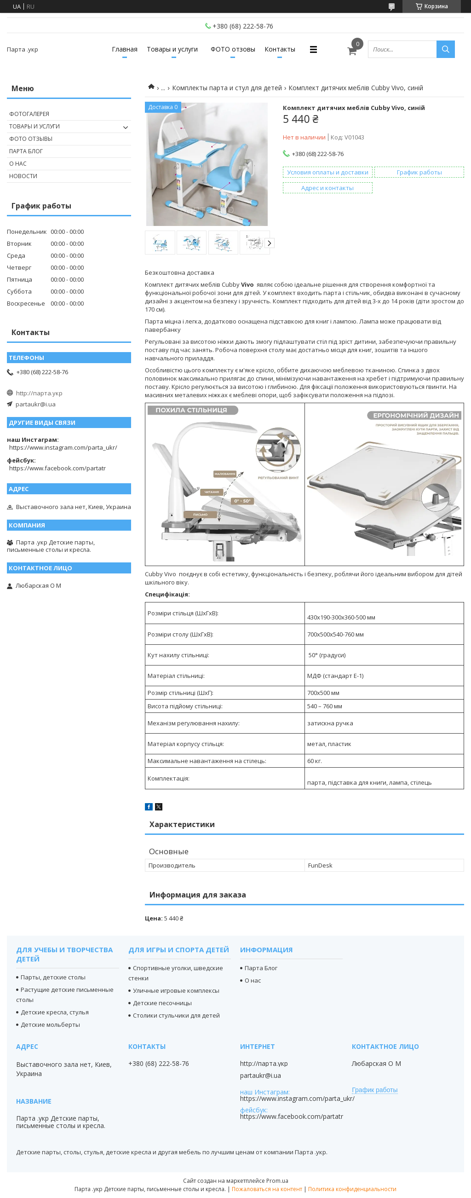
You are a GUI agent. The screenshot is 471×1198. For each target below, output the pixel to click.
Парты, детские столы (53, 977)
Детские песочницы (162, 1003)
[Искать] (446, 49)
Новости (23, 176)
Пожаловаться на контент (267, 1189)
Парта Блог (26, 151)
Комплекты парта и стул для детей (227, 87)
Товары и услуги (172, 49)
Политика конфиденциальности (352, 1189)
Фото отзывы (30, 139)
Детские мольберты (50, 1024)
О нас (18, 164)
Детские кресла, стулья (55, 1012)
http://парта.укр (39, 393)
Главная (125, 49)
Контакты (279, 49)
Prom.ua (277, 1181)
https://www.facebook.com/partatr (57, 468)
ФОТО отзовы (233, 49)
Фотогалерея (29, 114)
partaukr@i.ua (36, 404)
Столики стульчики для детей (176, 1015)
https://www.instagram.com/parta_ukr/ (63, 447)
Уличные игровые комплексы (176, 990)
